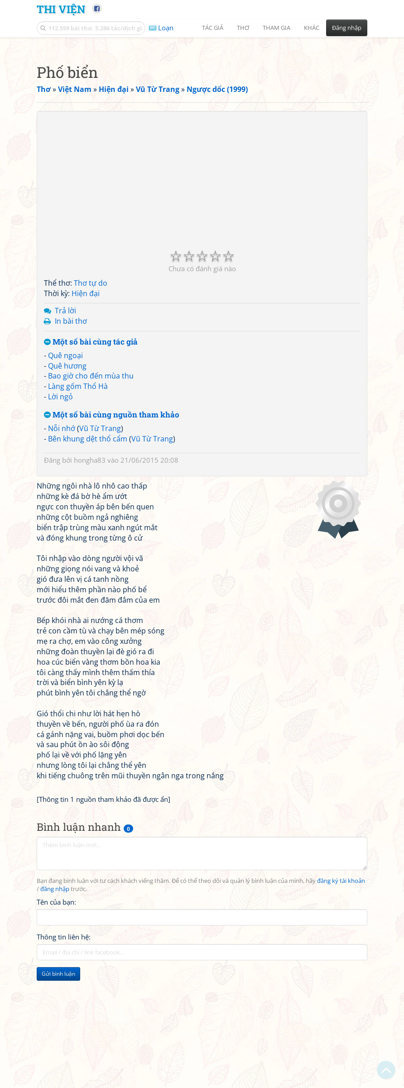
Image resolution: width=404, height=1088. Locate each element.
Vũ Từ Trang (100, 555)
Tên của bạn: (56, 1028)
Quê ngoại (65, 482)
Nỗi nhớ (61, 555)
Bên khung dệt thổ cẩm (87, 565)
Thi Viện (61, 9)
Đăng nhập (346, 28)
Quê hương (67, 493)
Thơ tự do (90, 410)
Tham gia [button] (276, 28)
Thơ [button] (243, 28)
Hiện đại (86, 420)
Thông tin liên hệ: (64, 1063)
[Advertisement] (202, 106)
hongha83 (90, 586)
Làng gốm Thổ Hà (78, 513)
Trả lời (65, 437)
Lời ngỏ (60, 523)
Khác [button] (311, 28)
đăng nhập (54, 1016)
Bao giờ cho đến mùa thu (91, 503)
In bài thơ (71, 448)
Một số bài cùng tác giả (91, 469)
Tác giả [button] (212, 28)
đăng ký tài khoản (341, 1007)
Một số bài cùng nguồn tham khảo (111, 541)
